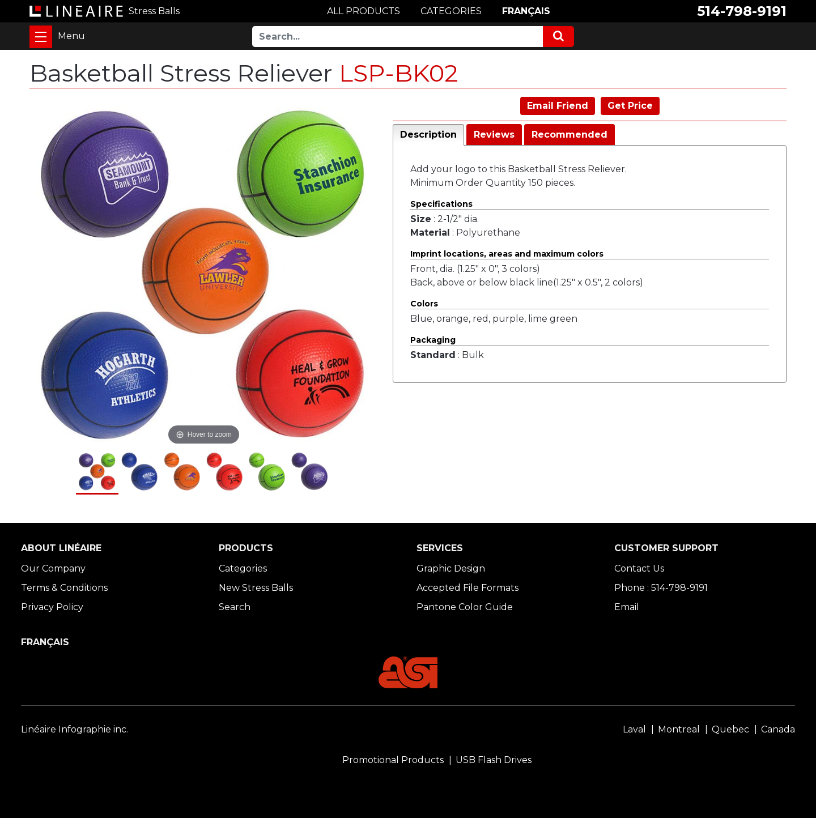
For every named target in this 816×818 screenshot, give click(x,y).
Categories (243, 568)
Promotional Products (393, 760)
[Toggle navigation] (40, 36)
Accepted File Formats (467, 587)
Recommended (569, 134)
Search (234, 607)
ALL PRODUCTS (363, 11)
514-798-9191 (742, 11)
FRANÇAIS (526, 11)
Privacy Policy (52, 607)
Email (626, 607)
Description (428, 134)
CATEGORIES (451, 11)
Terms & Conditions (64, 587)
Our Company (53, 568)
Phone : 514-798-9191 (661, 587)
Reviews (494, 134)
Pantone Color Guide (464, 607)
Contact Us (639, 568)
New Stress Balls (256, 587)
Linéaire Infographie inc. (74, 729)
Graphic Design (450, 568)
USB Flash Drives (494, 760)
